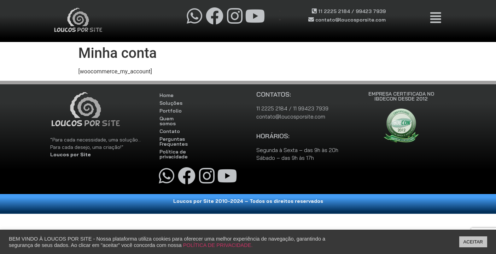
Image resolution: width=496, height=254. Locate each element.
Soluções (170, 103)
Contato (169, 126)
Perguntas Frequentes (187, 134)
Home (166, 95)
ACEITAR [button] (473, 241)
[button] (436, 18)
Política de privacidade (187, 142)
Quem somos (175, 118)
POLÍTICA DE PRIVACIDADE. (218, 245)
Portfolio (170, 111)
